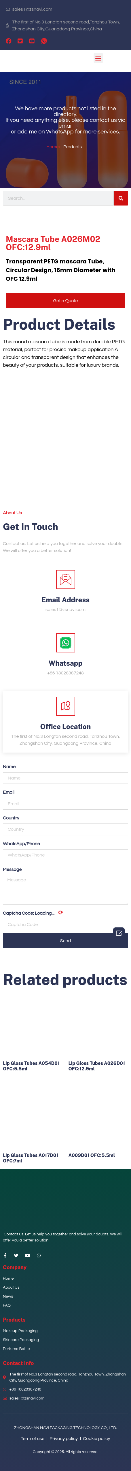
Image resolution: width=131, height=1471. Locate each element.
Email (8, 792)
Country (11, 818)
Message (12, 869)
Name (9, 766)
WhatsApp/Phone (21, 843)
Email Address (65, 600)
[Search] (121, 198)
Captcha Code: (33, 912)
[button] (98, 58)
